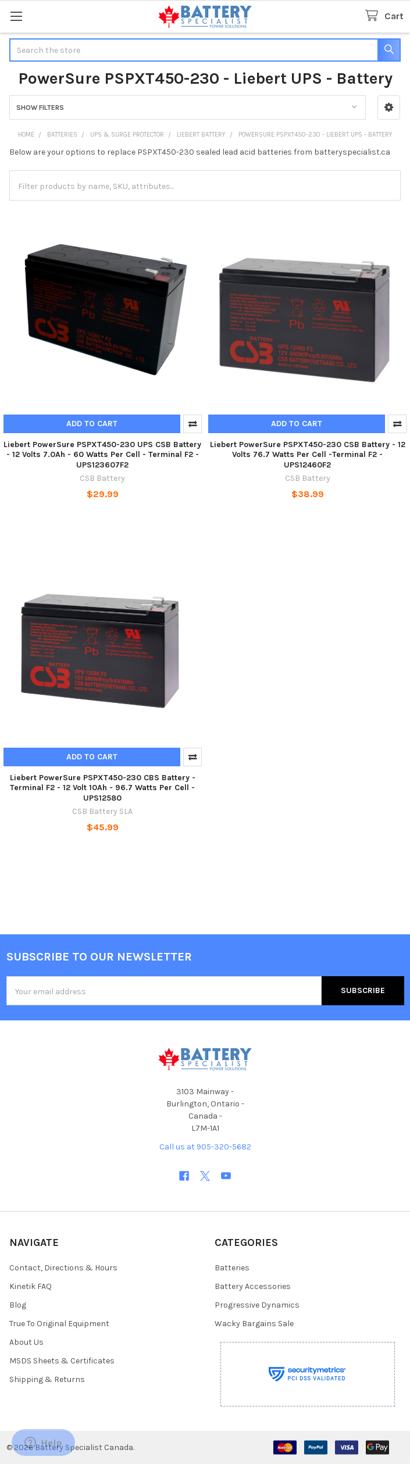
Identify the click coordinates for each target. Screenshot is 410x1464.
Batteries (232, 1268)
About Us (26, 1342)
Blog (17, 1305)
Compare (192, 424)
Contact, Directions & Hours (63, 1268)
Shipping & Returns (47, 1379)
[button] (388, 107)
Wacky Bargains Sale (254, 1324)
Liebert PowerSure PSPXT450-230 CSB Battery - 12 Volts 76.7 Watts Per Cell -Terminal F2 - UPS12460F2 (307, 455)
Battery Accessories (253, 1286)
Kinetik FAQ (30, 1286)
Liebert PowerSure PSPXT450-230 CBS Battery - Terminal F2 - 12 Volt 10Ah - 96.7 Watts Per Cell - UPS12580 (102, 788)
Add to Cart (91, 424)
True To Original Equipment (59, 1324)
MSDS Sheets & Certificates (62, 1361)
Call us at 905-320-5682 (205, 1147)
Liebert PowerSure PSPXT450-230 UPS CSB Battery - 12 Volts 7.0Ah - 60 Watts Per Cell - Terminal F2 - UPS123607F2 (102, 455)
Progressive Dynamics (257, 1305)
